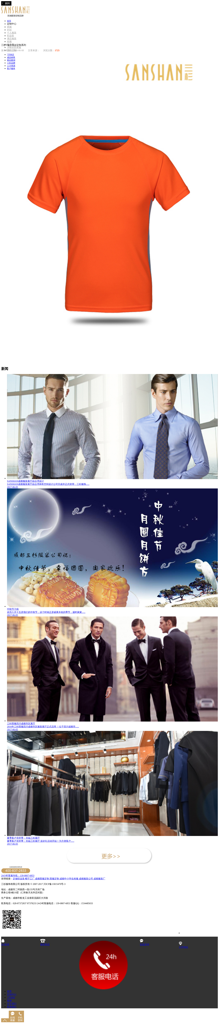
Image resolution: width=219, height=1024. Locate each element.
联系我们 (11, 1006)
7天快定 (10, 55)
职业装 (10, 35)
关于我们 (11, 1003)
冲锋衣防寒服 (14, 47)
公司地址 (183, 945)
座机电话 (45, 943)
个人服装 (11, 32)
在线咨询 (144, 943)
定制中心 (11, 994)
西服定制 (55, 878)
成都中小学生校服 (69, 878)
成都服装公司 (86, 878)
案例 (9, 1000)
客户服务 (11, 68)
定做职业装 (19, 878)
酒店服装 (11, 38)
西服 (9, 27)
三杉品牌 (11, 63)
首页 (9, 21)
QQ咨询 (5, 943)
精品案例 (11, 60)
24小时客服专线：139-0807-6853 (17, 875)
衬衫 (9, 30)
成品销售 (11, 57)
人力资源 (11, 66)
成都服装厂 (99, 878)
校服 (9, 41)
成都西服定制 (42, 878)
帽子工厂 (30, 878)
